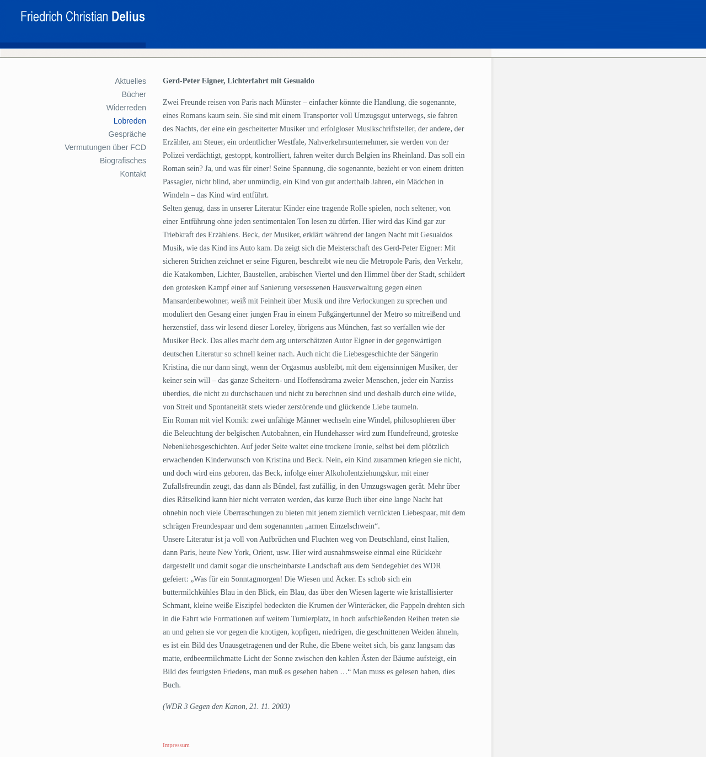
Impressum (176, 745)
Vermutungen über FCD (105, 147)
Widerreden (126, 107)
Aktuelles (130, 81)
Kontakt (133, 173)
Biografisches (123, 160)
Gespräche (127, 134)
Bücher (134, 94)
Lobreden (130, 120)
